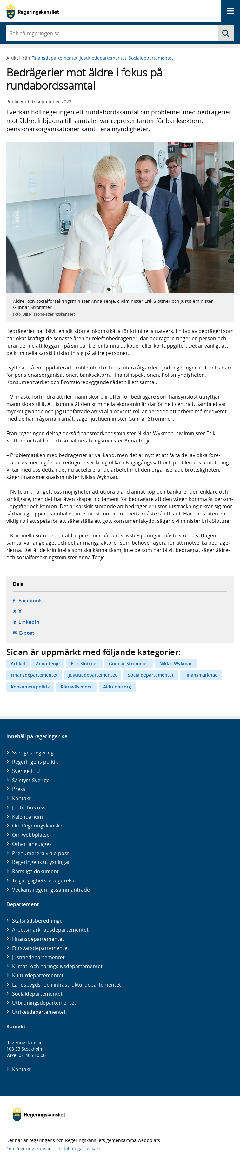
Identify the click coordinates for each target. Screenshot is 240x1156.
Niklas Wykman (176, 664)
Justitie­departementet (38, 957)
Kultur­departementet (37, 975)
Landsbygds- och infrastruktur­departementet (66, 984)
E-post (26, 632)
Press (18, 789)
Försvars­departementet (40, 948)
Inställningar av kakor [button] (80, 1149)
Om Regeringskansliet (38, 825)
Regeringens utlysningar (41, 862)
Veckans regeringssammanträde (51, 889)
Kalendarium (27, 816)
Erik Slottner (84, 664)
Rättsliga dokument (35, 871)
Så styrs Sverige (31, 780)
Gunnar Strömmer (128, 664)
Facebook (30, 600)
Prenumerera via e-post (40, 853)
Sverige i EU (26, 770)
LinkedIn (28, 622)
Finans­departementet (38, 938)
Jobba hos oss (28, 807)
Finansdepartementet (54, 58)
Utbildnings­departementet (44, 1002)
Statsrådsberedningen (39, 920)
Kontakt (21, 798)
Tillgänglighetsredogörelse (44, 880)
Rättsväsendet (76, 687)
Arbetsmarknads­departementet (50, 929)
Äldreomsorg (117, 687)
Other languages (32, 843)
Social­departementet (37, 993)
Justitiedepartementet (103, 58)
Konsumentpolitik (30, 687)
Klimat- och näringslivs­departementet (57, 966)
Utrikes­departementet (39, 1011)
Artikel (18, 664)
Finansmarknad (201, 675)
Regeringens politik (35, 761)
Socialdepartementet (151, 58)
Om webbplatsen (32, 834)
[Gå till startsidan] (32, 11)
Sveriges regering (33, 752)
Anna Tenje (48, 664)
